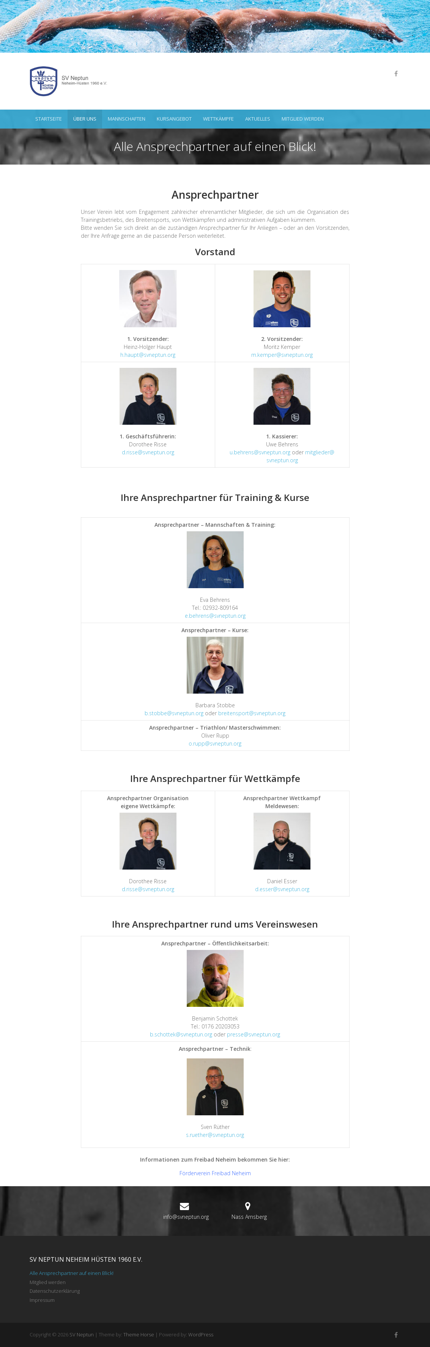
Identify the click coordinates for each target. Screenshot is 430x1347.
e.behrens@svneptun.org (215, 615)
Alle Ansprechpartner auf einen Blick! (71, 1273)
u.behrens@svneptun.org (260, 452)
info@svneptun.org (186, 1216)
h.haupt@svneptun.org (147, 354)
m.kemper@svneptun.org (282, 354)
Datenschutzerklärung (55, 1290)
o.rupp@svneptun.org (215, 743)
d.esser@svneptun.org (282, 889)
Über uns (84, 118)
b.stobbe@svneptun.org (174, 713)
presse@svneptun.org (253, 1034)
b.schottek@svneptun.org (181, 1034)
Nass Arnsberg (249, 1216)
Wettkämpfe (218, 118)
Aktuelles (257, 118)
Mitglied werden (303, 118)
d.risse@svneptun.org (148, 452)
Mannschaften (126, 118)
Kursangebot (174, 118)
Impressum (42, 1300)
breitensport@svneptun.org (251, 713)
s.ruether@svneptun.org (215, 1134)
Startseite (48, 118)
